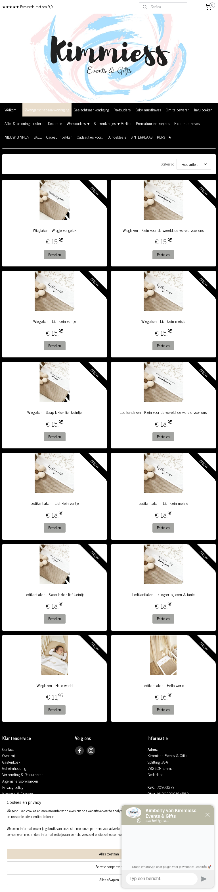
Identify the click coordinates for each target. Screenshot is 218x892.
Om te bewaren (178, 109)
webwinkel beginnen (116, 881)
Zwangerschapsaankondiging (47, 109)
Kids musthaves (187, 123)
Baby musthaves (148, 109)
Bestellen (54, 255)
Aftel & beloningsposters (24, 123)
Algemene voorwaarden (20, 780)
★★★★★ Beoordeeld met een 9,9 (27, 7)
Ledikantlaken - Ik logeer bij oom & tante (163, 594)
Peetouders (122, 109)
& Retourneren (31, 774)
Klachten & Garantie (17, 793)
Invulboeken (203, 109)
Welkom (10, 109)
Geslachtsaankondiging (91, 109)
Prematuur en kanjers (153, 123)
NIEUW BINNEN (17, 137)
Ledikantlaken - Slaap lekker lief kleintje (54, 594)
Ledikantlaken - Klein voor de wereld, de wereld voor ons (163, 412)
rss (100, 881)
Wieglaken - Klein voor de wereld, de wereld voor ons (163, 230)
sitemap (92, 881)
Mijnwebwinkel (154, 881)
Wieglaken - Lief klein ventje (54, 321)
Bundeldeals (117, 137)
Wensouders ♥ (78, 123)
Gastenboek (11, 761)
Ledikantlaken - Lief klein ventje (54, 503)
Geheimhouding (14, 768)
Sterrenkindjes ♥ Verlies (112, 123)
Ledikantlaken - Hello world (163, 685)
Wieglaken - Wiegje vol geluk (54, 230)
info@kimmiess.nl (166, 806)
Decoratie (55, 123)
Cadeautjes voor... (90, 137)
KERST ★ (164, 137)
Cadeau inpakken (59, 137)
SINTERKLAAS (141, 137)
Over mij (9, 755)
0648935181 (164, 812)
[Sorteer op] (194, 164)
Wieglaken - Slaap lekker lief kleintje (54, 412)
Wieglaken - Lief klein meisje (163, 321)
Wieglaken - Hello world (55, 685)
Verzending (11, 774)
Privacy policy (12, 787)
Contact (8, 749)
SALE (38, 137)
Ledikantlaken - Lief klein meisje (163, 503)
